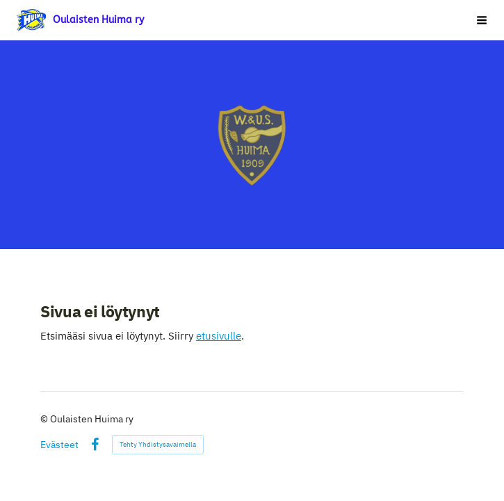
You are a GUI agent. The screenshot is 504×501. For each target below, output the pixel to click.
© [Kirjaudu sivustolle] (45, 419)
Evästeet (59, 445)
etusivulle (218, 335)
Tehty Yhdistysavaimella (158, 444)
